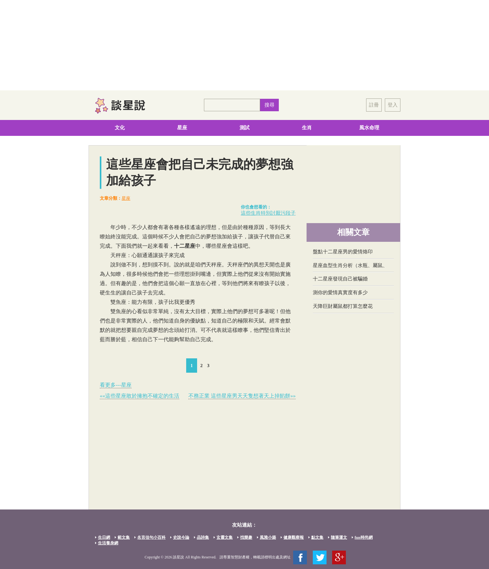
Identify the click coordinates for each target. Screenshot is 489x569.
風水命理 (369, 127)
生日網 (104, 537)
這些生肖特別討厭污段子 (268, 213)
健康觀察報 (293, 537)
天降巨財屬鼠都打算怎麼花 (343, 306)
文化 (120, 127)
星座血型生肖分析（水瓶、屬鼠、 (350, 265)
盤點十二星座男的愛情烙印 (343, 251)
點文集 (317, 537)
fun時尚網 (364, 537)
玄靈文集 (224, 537)
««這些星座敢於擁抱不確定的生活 (139, 396)
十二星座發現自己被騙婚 (340, 278)
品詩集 (203, 537)
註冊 (374, 105)
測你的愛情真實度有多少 (340, 292)
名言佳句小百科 (151, 537)
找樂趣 (246, 537)
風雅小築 (268, 537)
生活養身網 (108, 543)
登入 (393, 105)
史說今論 (181, 537)
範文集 (124, 537)
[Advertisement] (244, 45)
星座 (182, 127)
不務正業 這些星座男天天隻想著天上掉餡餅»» (242, 396)
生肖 (307, 127)
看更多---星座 (116, 385)
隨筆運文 (339, 537)
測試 (244, 127)
